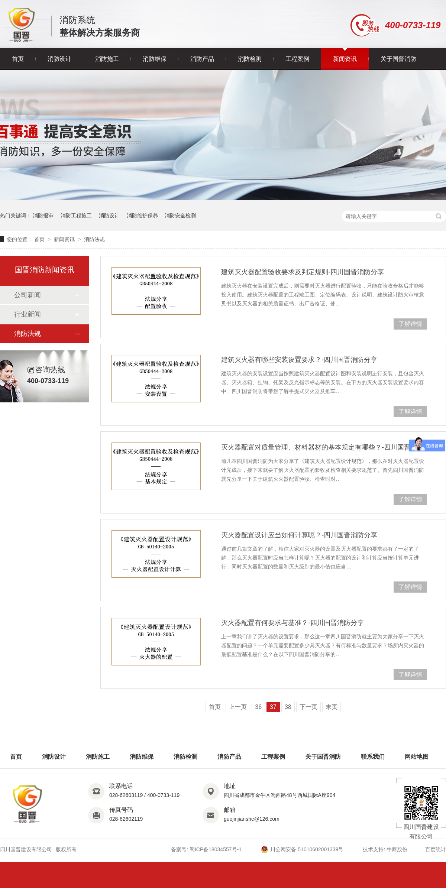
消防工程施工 (76, 215)
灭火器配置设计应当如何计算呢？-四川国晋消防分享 (299, 535)
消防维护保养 (142, 215)
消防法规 (94, 239)
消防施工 (107, 59)
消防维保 (155, 59)
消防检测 (250, 59)
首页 (18, 59)
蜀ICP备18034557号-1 (216, 849)
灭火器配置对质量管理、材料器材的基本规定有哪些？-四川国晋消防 (322, 447)
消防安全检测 (180, 215)
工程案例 (297, 59)
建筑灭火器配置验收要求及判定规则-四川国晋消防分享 (302, 272)
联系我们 (373, 756)
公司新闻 (27, 295)
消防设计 (59, 59)
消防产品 (202, 59)
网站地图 (417, 756)
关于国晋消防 (398, 59)
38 (288, 707)
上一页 (238, 707)
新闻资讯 (345, 59)
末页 (331, 707)
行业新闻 (27, 314)
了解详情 (410, 324)
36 (258, 707)
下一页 (308, 707)
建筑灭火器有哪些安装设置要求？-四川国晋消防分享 (299, 359)
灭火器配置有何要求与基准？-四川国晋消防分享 (292, 622)
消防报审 (43, 215)
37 (273, 707)
